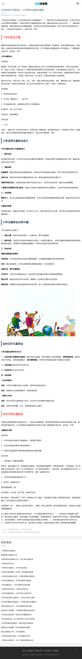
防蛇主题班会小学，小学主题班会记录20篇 (16, 606)
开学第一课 (38, 651)
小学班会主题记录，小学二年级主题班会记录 (17, 640)
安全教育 (30, 651)
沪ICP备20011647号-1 (52, 655)
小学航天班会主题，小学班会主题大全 (14, 589)
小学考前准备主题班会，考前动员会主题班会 (17, 623)
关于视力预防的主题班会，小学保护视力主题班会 (18, 602)
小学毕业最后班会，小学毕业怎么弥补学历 (16, 593)
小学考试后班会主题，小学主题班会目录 (15, 636)
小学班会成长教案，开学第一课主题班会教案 (17, 572)
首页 (24, 651)
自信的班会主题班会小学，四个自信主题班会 (17, 559)
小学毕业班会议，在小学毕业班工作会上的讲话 (18, 619)
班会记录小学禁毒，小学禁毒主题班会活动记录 (18, 610)
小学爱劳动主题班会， (9, 551)
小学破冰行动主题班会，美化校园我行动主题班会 (23, 532)
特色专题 (55, 651)
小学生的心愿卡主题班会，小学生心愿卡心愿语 (18, 597)
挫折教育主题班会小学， (10, 555)
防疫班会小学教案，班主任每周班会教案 (15, 627)
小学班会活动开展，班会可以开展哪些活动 (16, 615)
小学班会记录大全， (8, 563)
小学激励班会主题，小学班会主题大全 (19, 529)
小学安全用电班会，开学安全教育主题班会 (16, 580)
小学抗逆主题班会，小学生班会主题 (14, 568)
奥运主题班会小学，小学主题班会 (13, 632)
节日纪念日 (47, 651)
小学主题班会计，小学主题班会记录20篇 (15, 585)
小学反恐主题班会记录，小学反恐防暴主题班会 (18, 576)
